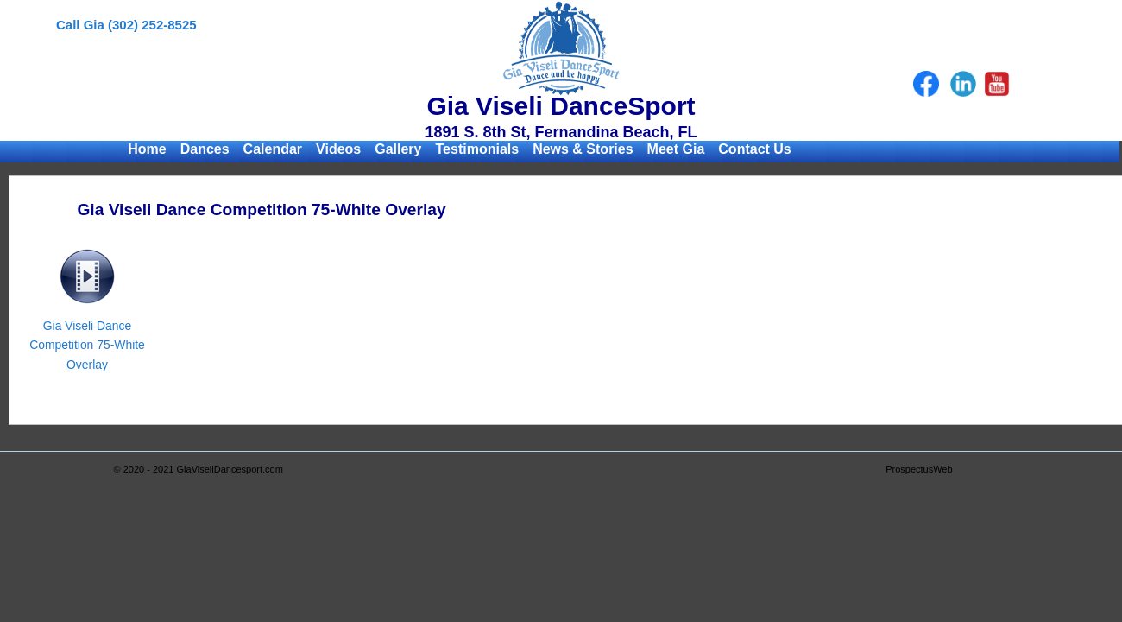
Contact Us (754, 149)
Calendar (272, 149)
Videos (338, 149)
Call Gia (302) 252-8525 (126, 24)
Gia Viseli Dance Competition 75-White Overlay (87, 345)
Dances (205, 149)
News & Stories (583, 149)
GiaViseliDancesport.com (230, 469)
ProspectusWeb (919, 469)
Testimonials (478, 149)
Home (147, 149)
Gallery (398, 149)
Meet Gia (676, 149)
